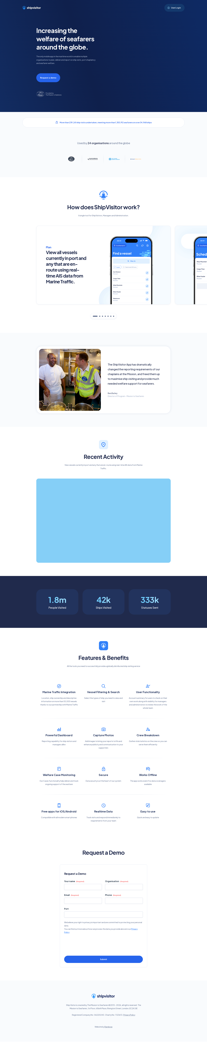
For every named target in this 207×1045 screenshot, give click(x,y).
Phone (113, 895)
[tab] (95, 316)
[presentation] (84, 942)
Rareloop (108, 1027)
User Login (176, 7)
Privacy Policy (129, 1015)
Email (71, 895)
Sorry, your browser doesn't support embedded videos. (145, 61)
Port (66, 908)
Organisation (116, 881)
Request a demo (48, 77)
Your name (74, 881)
